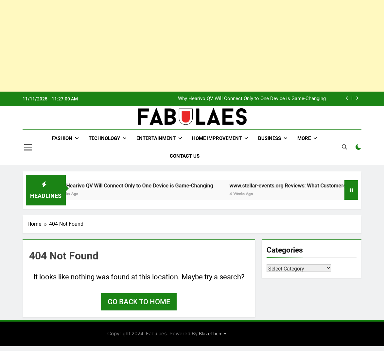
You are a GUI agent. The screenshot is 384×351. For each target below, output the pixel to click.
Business (269, 138)
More (304, 138)
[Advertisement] (192, 46)
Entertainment (156, 138)
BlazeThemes (213, 333)
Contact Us (185, 156)
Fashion (62, 138)
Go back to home (139, 302)
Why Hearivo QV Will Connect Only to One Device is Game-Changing (252, 98)
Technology (104, 138)
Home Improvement (217, 138)
